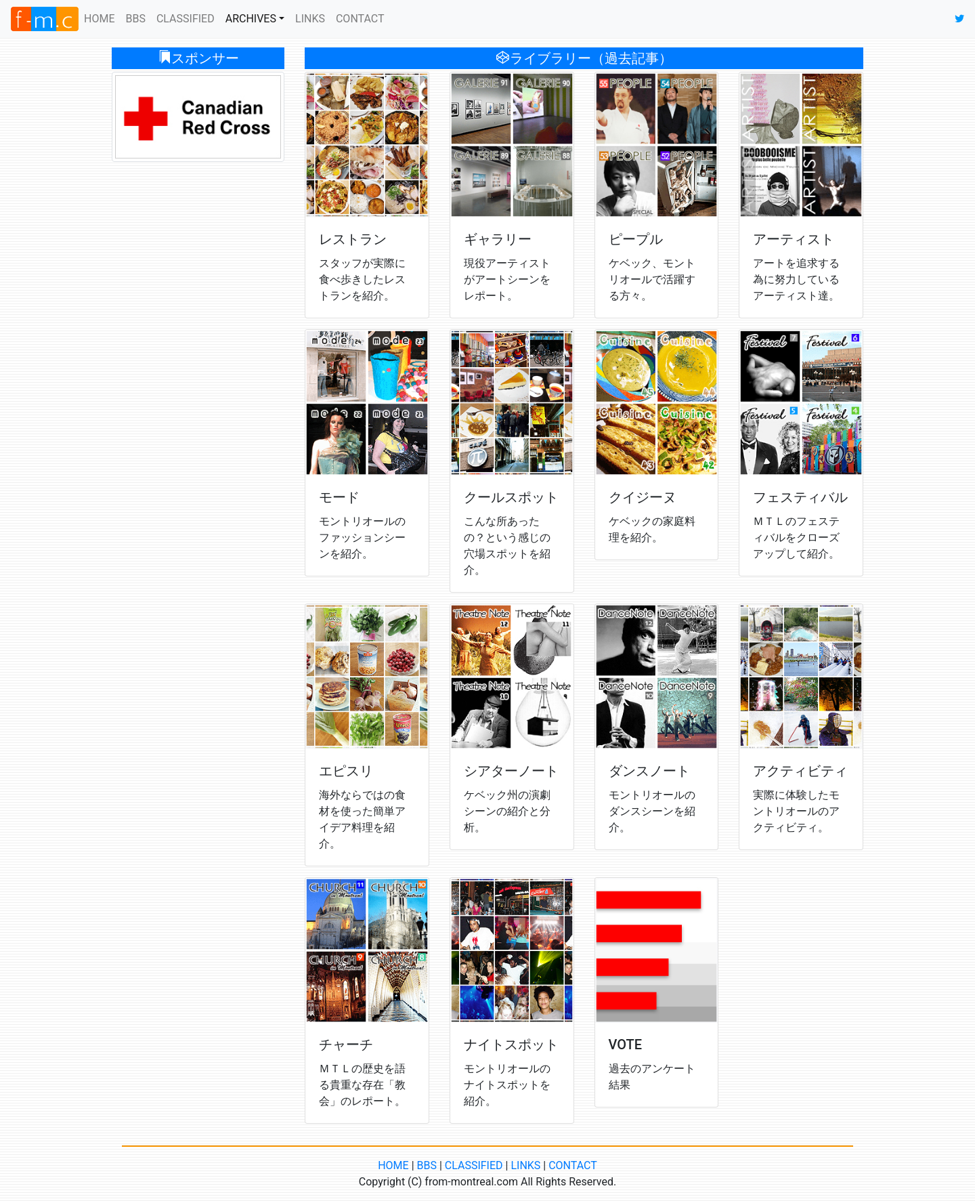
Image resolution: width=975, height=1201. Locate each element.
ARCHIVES (250, 18)
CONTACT (360, 18)
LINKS (310, 18)
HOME (102, 18)
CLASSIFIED (185, 18)
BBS (135, 18)
